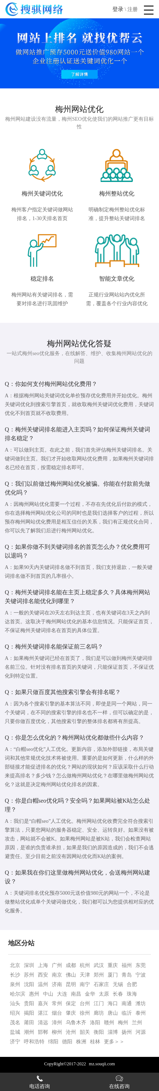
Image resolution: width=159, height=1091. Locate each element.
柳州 (57, 1032)
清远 (43, 1022)
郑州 (99, 975)
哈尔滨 (17, 994)
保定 (71, 1003)
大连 (62, 994)
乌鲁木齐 (76, 1022)
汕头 (15, 1003)
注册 (132, 9)
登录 (117, 9)
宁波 (140, 975)
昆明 (71, 984)
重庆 (113, 965)
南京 (57, 975)
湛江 (43, 1013)
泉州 (15, 984)
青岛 (127, 975)
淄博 (113, 1032)
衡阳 (99, 1032)
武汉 (99, 965)
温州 (43, 984)
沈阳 (29, 984)
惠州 (34, 994)
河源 (140, 1032)
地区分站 (21, 943)
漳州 (57, 1022)
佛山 (71, 975)
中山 (48, 994)
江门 (99, 1003)
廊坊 (99, 1013)
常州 (57, 1003)
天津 (85, 975)
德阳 (67, 1041)
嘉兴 (43, 1003)
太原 (104, 994)
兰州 (137, 1022)
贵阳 (29, 1003)
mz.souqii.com (102, 1063)
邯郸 (43, 1032)
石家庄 (101, 984)
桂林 (95, 1041)
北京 (15, 965)
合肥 (132, 984)
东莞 (140, 965)
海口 (113, 1003)
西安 (43, 975)
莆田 (29, 1022)
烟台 (57, 1013)
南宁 (85, 984)
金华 (90, 994)
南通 (127, 1003)
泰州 (140, 1013)
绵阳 (53, 1041)
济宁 (15, 1041)
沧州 (71, 1032)
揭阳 (29, 1013)
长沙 (15, 975)
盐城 (15, 1032)
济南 (57, 984)
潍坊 (140, 1003)
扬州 (127, 1032)
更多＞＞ (114, 1041)
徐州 (85, 1013)
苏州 (29, 975)
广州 (57, 965)
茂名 (15, 1022)
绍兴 (15, 1013)
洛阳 (95, 1022)
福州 (127, 965)
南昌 (76, 994)
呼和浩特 (34, 1041)
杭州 (85, 965)
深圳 (29, 965)
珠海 (132, 994)
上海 (43, 965)
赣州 (109, 1022)
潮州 (29, 1032)
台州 (85, 1003)
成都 (71, 965)
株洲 (81, 1041)
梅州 (123, 1022)
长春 (118, 994)
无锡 (118, 984)
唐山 (113, 1013)
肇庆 (71, 1013)
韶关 (85, 1032)
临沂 (127, 1013)
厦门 (113, 975)
